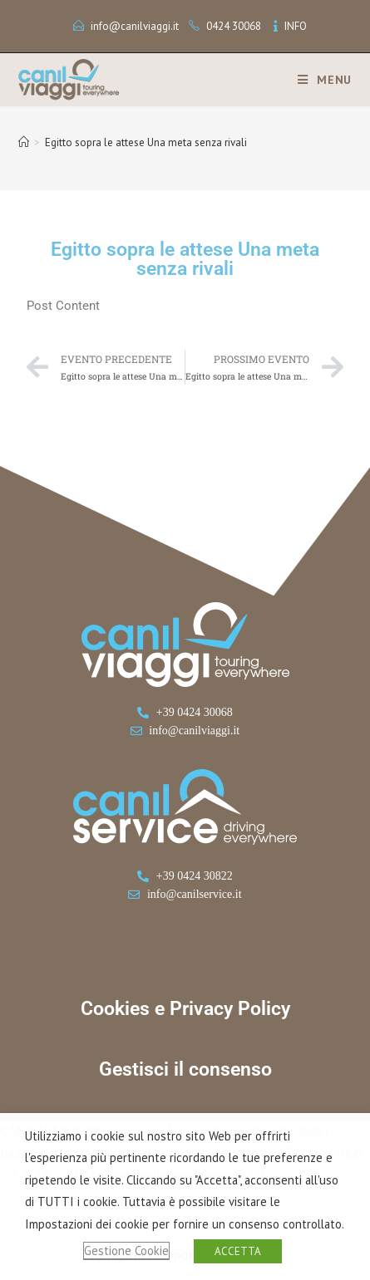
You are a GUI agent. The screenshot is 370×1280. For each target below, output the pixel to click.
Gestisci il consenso (185, 1069)
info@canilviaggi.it (135, 26)
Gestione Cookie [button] (126, 1250)
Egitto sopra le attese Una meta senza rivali (146, 142)
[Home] (23, 142)
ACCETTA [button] (238, 1251)
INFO (295, 26)
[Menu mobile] (318, 79)
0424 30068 (233, 26)
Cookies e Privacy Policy (185, 1009)
